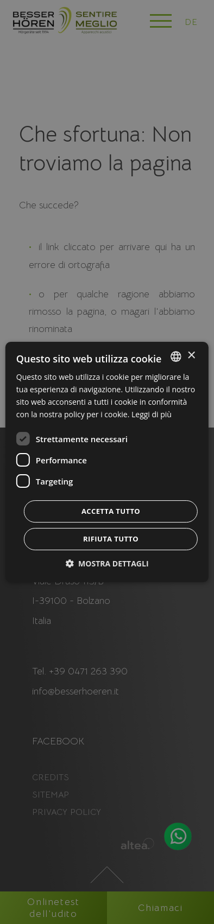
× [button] (191, 356)
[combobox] (176, 356)
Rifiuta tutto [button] (111, 539)
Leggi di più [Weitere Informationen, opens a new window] (151, 414)
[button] (106, 563)
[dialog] (107, 462)
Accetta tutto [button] (110, 511)
